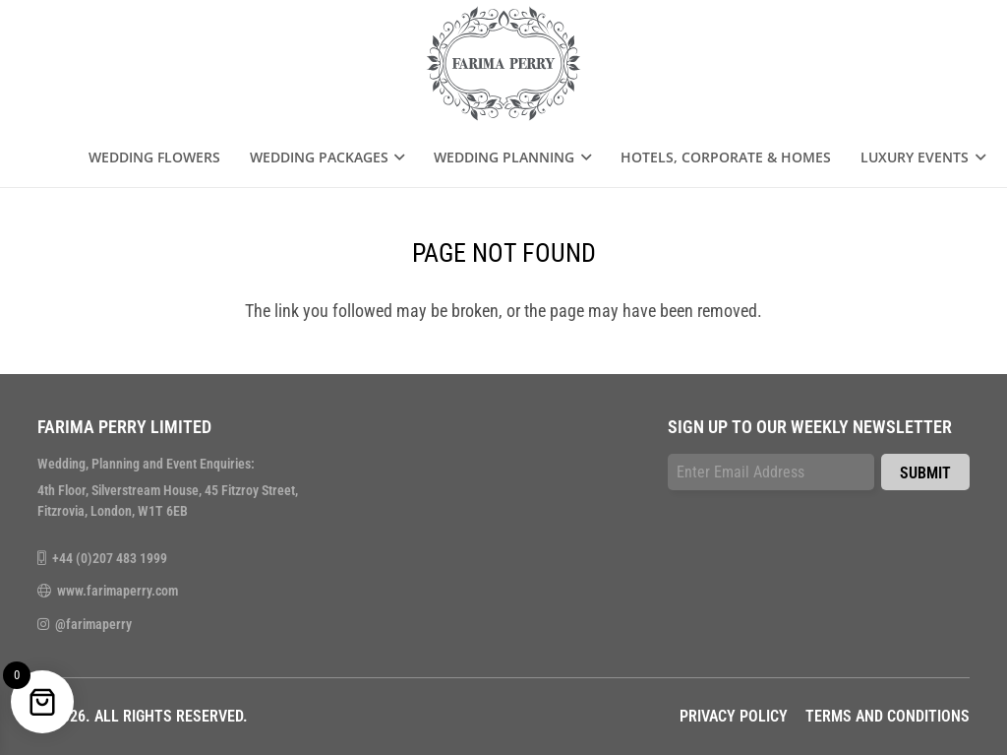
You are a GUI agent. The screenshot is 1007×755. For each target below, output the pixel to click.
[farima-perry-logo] (504, 64)
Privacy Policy (734, 716)
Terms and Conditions (887, 716)
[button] (396, 157)
